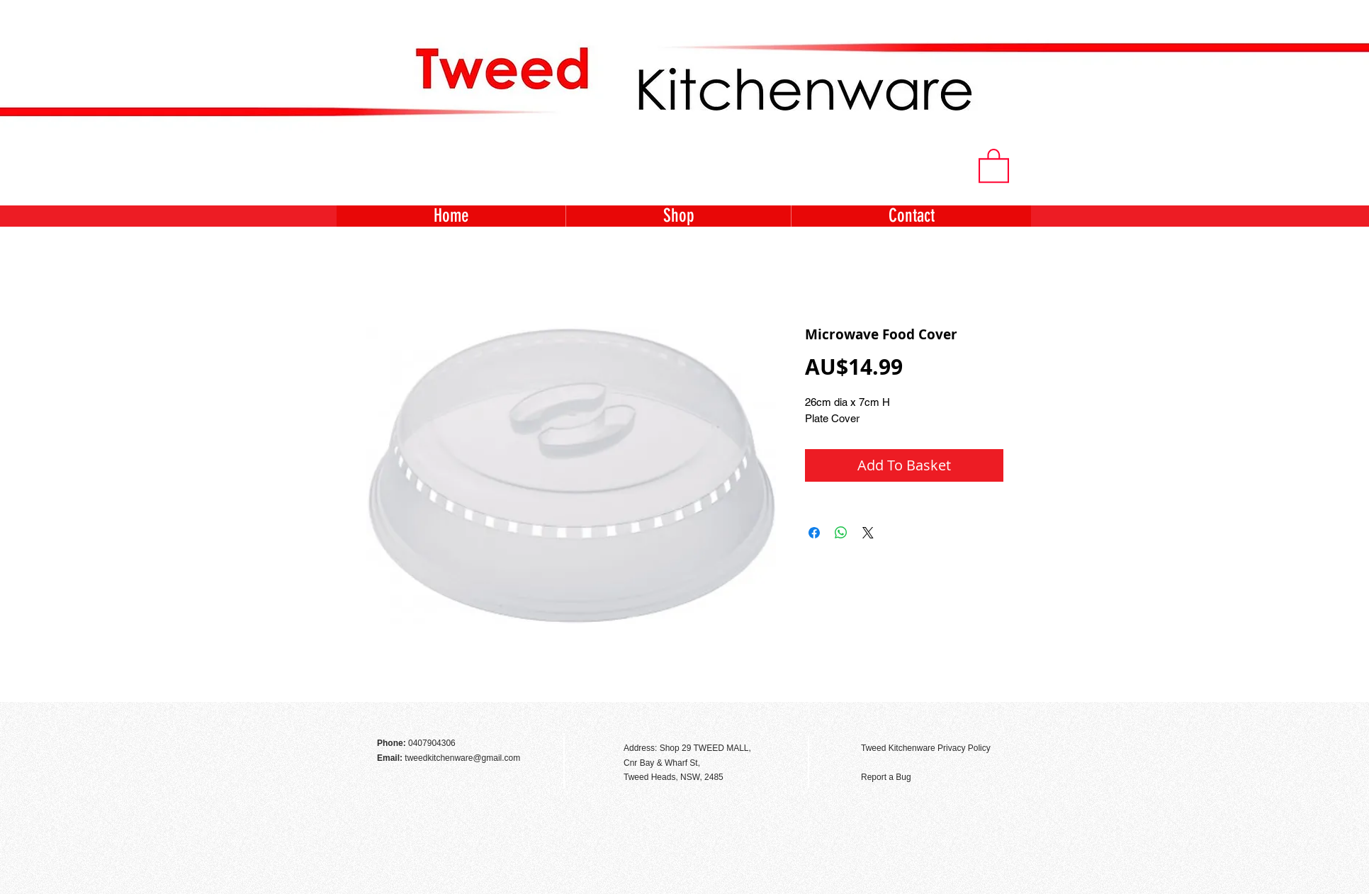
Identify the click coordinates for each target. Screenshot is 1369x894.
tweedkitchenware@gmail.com (462, 758)
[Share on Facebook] (814, 532)
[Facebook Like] (992, 718)
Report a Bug (886, 777)
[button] (994, 165)
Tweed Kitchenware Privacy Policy (926, 748)
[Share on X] (868, 532)
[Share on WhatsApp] (841, 532)
